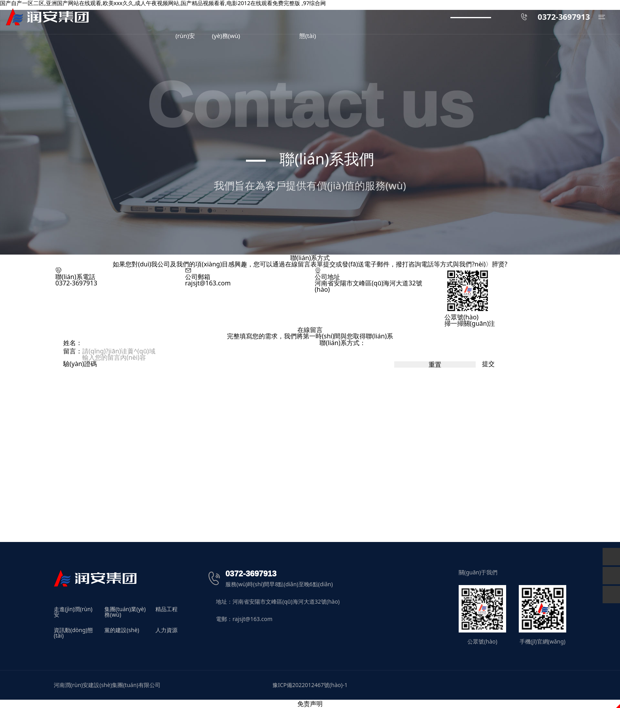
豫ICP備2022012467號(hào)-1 (310, 685)
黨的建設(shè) (121, 630)
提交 (488, 363)
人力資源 (166, 630)
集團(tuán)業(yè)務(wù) (125, 611)
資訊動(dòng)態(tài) (73, 632)
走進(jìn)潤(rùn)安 (73, 611)
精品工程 (166, 609)
